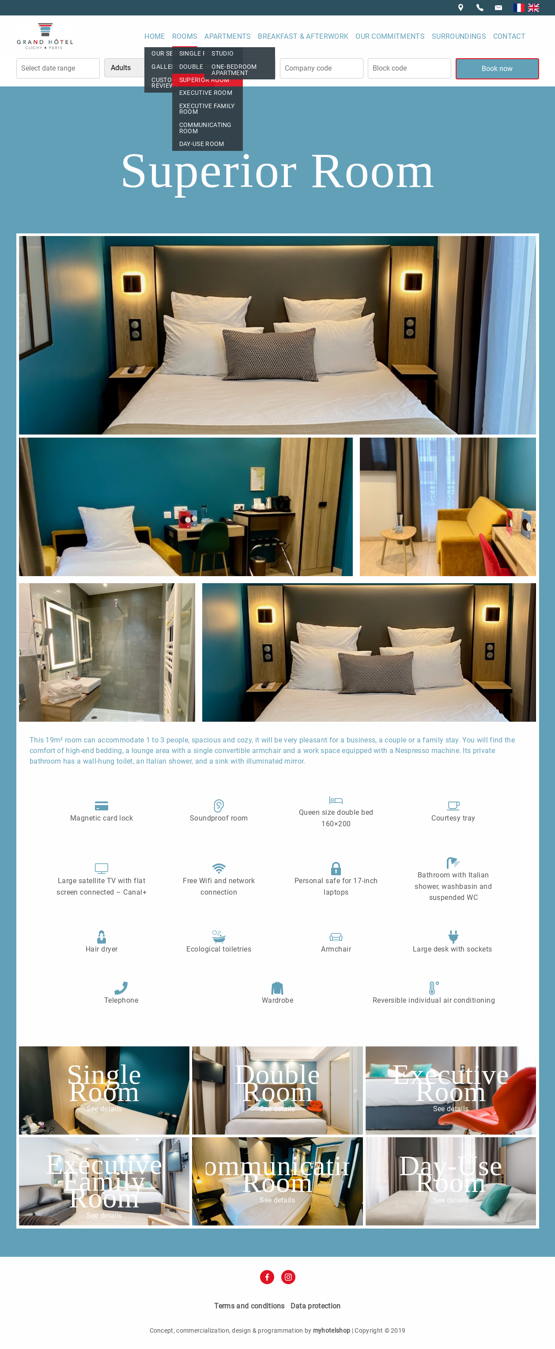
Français (519, 8)
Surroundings (459, 36)
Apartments (227, 36)
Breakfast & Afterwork (303, 36)
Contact (509, 36)
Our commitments (390, 36)
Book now (497, 68)
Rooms (185, 36)
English (533, 8)
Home (154, 36)
